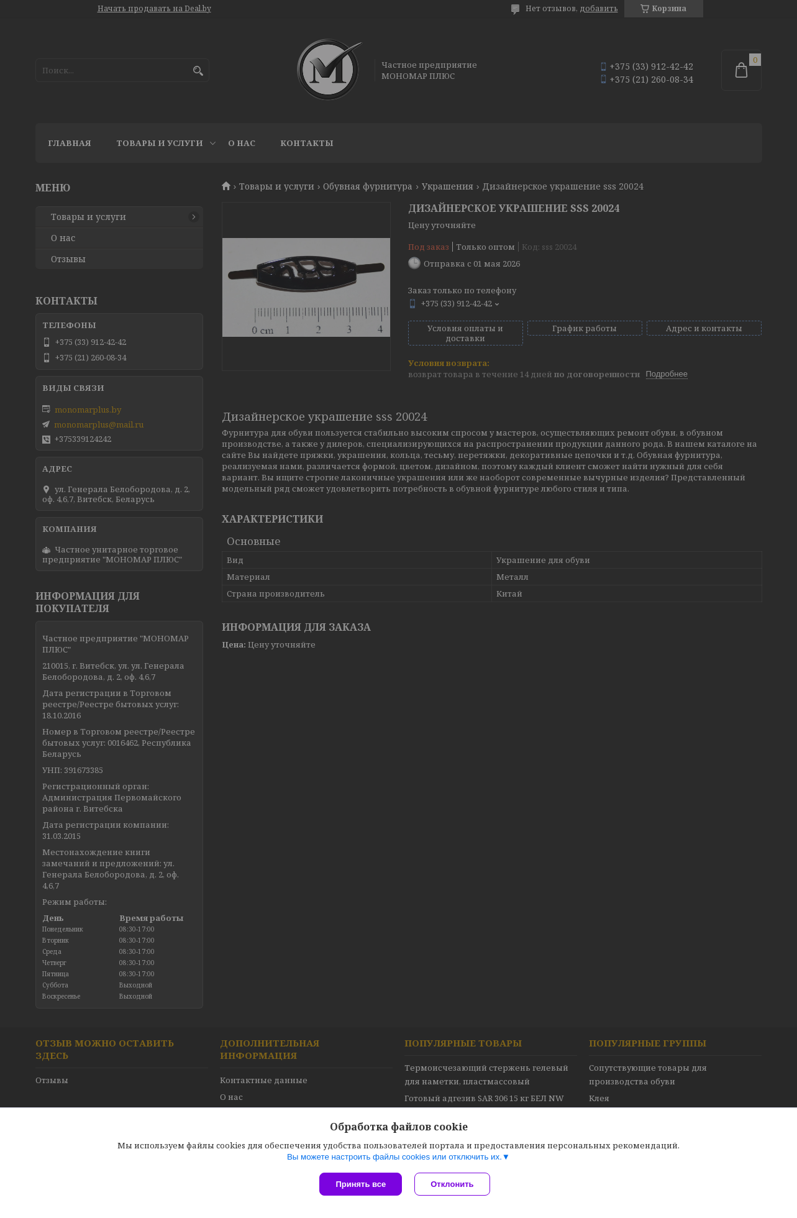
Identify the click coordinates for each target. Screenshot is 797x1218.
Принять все (360, 1184)
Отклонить (451, 1184)
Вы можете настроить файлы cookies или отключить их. (394, 1156)
